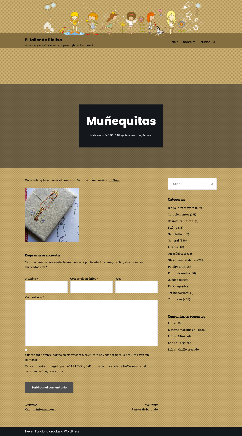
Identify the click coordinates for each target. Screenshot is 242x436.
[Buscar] (214, 42)
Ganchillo (175, 234)
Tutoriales (175, 299)
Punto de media (179, 273)
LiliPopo (114, 180)
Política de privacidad (104, 366)
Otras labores (177, 253)
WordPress (71, 431)
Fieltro (172, 227)
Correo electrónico (84, 278)
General (147, 135)
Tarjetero (184, 343)
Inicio (174, 42)
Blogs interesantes (129, 135)
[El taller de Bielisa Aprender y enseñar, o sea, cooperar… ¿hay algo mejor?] (59, 42)
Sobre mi (189, 42)
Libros (172, 247)
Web (118, 278)
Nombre (31, 278)
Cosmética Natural (181, 221)
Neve (29, 431)
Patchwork (176, 267)
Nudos (205, 42)
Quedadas (175, 280)
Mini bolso (185, 336)
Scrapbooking (178, 293)
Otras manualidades (182, 260)
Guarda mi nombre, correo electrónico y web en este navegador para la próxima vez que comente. (87, 357)
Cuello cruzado (188, 349)
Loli (170, 323)
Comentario (34, 297)
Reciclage (175, 286)
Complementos (178, 214)
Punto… (183, 323)
